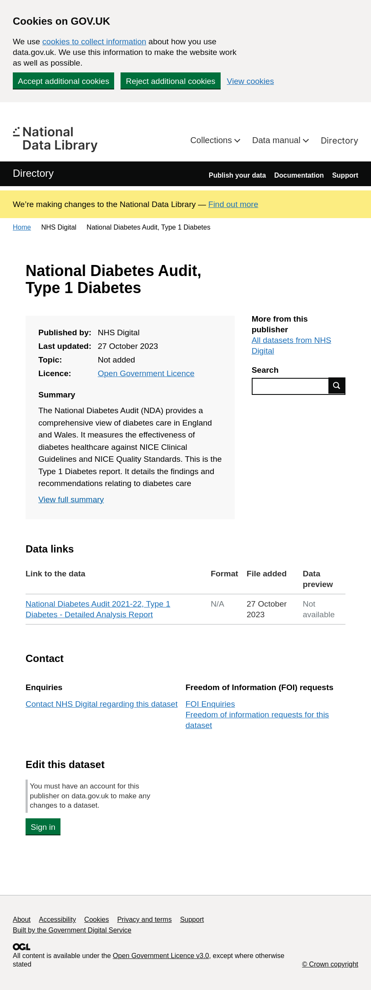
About (22, 919)
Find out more (233, 204)
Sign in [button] (43, 827)
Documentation (299, 175)
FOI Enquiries (210, 703)
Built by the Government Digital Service (72, 930)
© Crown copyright (330, 964)
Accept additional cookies (63, 81)
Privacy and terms (144, 919)
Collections (212, 140)
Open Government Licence (146, 373)
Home (22, 227)
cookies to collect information (94, 41)
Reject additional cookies (170, 81)
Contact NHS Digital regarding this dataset (102, 703)
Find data (336, 385)
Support (345, 175)
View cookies (250, 81)
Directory (339, 140)
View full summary (71, 499)
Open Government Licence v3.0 (161, 955)
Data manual (277, 140)
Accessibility (57, 919)
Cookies (96, 919)
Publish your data (237, 175)
